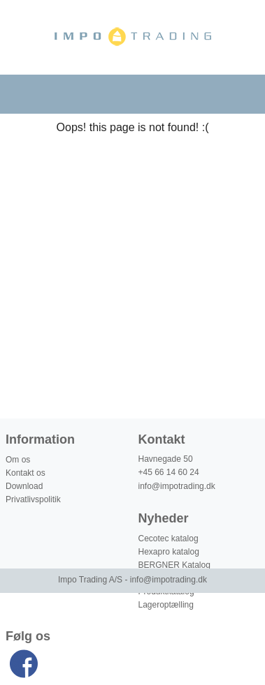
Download (24, 486)
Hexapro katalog (168, 552)
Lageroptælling (166, 605)
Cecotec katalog (168, 538)
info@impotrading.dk (176, 486)
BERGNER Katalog (174, 565)
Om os (18, 460)
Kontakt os (25, 473)
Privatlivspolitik (33, 499)
